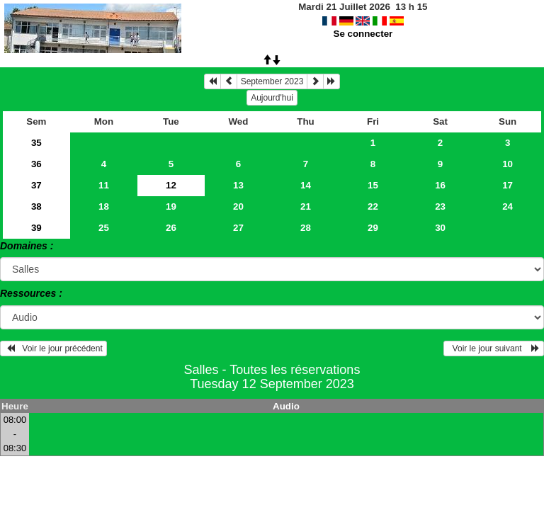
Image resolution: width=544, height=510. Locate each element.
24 (507, 206)
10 (507, 164)
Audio (286, 406)
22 (373, 206)
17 (507, 185)
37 (36, 185)
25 (103, 227)
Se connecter (363, 33)
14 (305, 185)
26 (171, 227)
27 (238, 227)
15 (373, 185)
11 (103, 185)
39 (36, 227)
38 (36, 206)
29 (373, 227)
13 (238, 185)
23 (440, 206)
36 (36, 164)
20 (238, 206)
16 (440, 185)
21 (305, 206)
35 (36, 142)
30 (440, 227)
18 (103, 206)
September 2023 (272, 81)
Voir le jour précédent (53, 348)
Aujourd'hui (272, 98)
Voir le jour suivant (494, 348)
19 (171, 206)
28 (305, 227)
